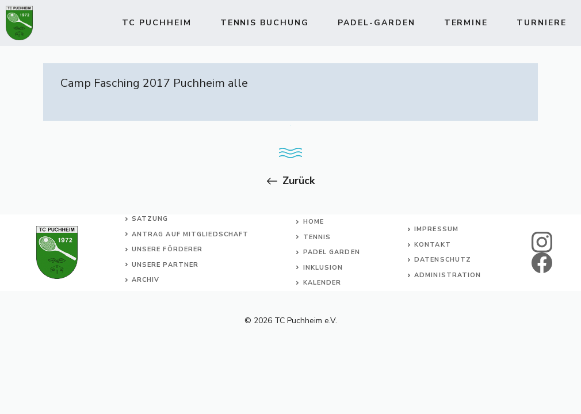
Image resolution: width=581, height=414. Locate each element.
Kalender (322, 282)
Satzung (150, 218)
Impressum (436, 229)
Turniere (542, 22)
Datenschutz (442, 259)
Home (313, 221)
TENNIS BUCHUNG (264, 22)
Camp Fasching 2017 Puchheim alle (154, 83)
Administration (447, 275)
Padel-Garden (376, 22)
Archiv (146, 279)
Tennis (317, 237)
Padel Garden (331, 252)
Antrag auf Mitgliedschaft (190, 234)
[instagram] (541, 242)
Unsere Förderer (167, 249)
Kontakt (432, 244)
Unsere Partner (165, 264)
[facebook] (541, 262)
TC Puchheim (157, 22)
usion (331, 267)
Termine (466, 22)
